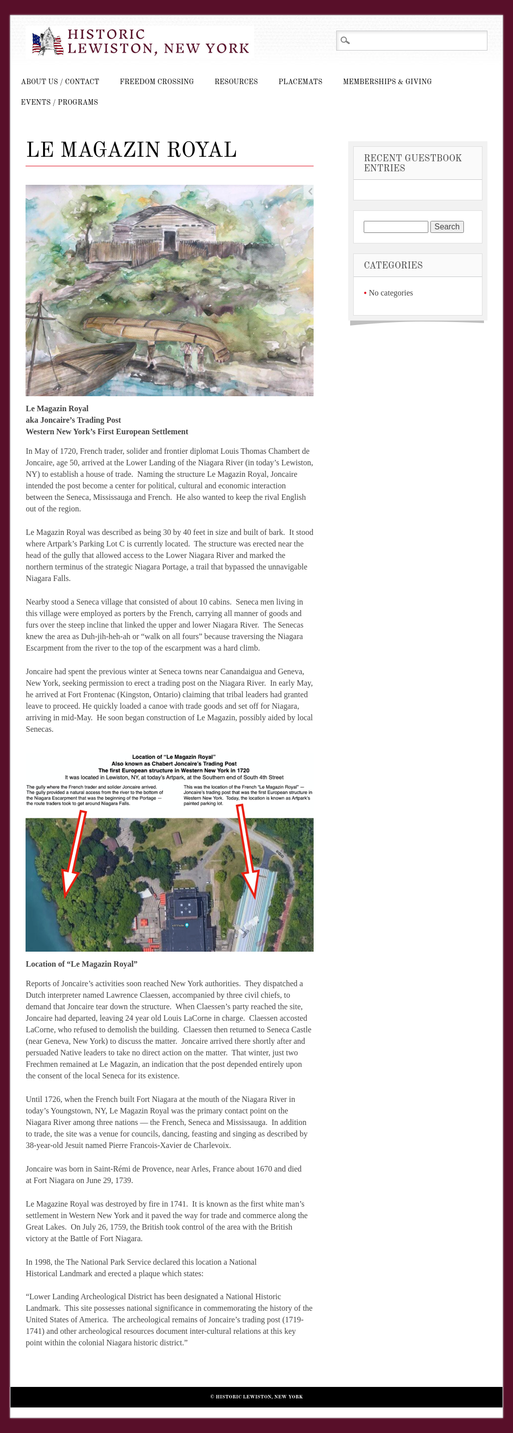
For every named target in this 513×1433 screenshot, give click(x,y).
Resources (236, 82)
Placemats (301, 82)
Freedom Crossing (157, 82)
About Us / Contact (60, 82)
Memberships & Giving (387, 82)
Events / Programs (59, 102)
